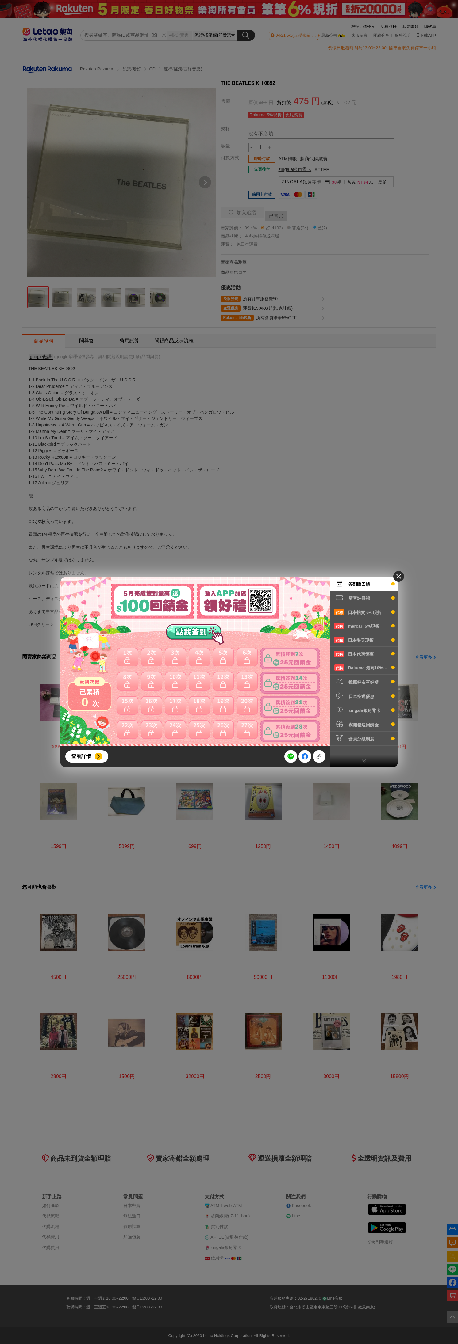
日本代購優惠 (364, 654)
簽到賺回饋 (364, 584)
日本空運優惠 (364, 696)
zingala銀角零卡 (364, 710)
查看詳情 (81, 756)
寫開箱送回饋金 (364, 724)
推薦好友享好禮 (364, 682)
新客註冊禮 (364, 598)
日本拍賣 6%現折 (364, 612)
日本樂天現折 (364, 640)
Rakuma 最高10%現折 (364, 667)
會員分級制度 (364, 738)
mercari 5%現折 (364, 626)
